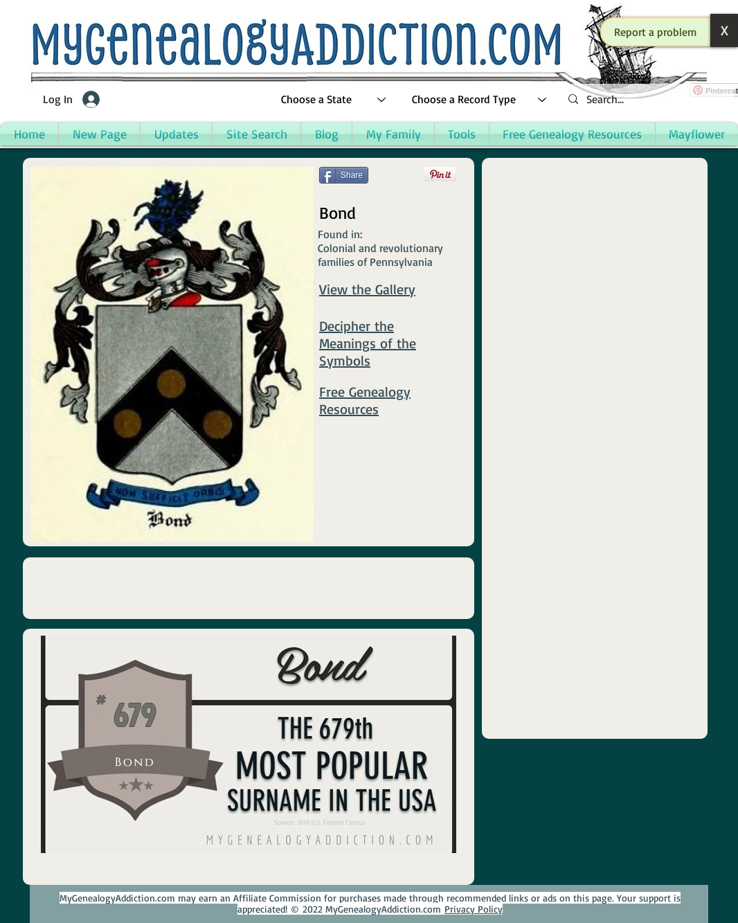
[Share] (343, 175)
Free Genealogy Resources (365, 400)
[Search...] (645, 99)
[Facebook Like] (345, 195)
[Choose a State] (334, 99)
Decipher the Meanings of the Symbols (367, 343)
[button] (655, 31)
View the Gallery (367, 289)
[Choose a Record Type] (479, 99)
